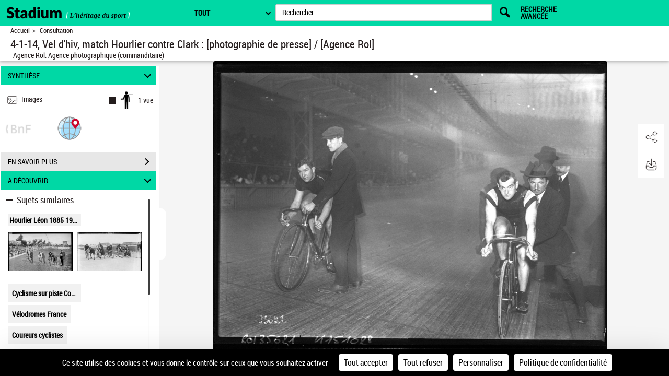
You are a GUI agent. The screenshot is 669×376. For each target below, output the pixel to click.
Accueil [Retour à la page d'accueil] (20, 30)
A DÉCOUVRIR (81, 180)
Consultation (56, 30)
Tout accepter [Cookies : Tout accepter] (366, 362)
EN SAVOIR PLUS (82, 162)
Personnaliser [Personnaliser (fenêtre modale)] (480, 362)
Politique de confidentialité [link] (563, 362)
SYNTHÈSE (81, 75)
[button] (69, 128)
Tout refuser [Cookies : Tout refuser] (423, 362)
